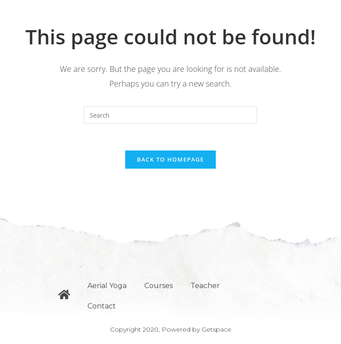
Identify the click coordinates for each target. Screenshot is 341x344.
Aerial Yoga (107, 285)
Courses (158, 285)
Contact (101, 306)
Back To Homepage (170, 159)
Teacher (205, 285)
